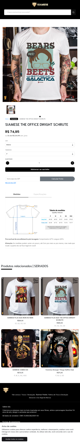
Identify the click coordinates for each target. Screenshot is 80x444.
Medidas (16, 194)
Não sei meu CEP (10, 183)
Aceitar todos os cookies (14, 439)
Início (7, 119)
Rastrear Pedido (41, 395)
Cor (6, 140)
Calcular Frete (57, 179)
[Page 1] (40, 116)
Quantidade (8, 159)
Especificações (40, 194)
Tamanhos (8, 150)
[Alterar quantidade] (40, 163)
